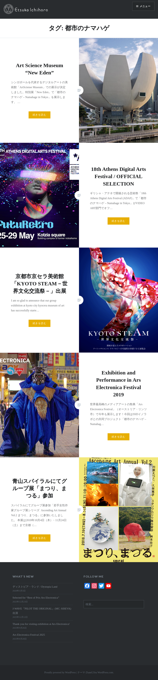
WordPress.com (105, 672)
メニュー (145, 6)
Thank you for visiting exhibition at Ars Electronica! (41, 623)
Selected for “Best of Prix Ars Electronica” (36, 597)
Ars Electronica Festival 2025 (29, 634)
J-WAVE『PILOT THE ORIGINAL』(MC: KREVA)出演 (42, 610)
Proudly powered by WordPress (60, 672)
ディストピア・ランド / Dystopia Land (35, 586)
